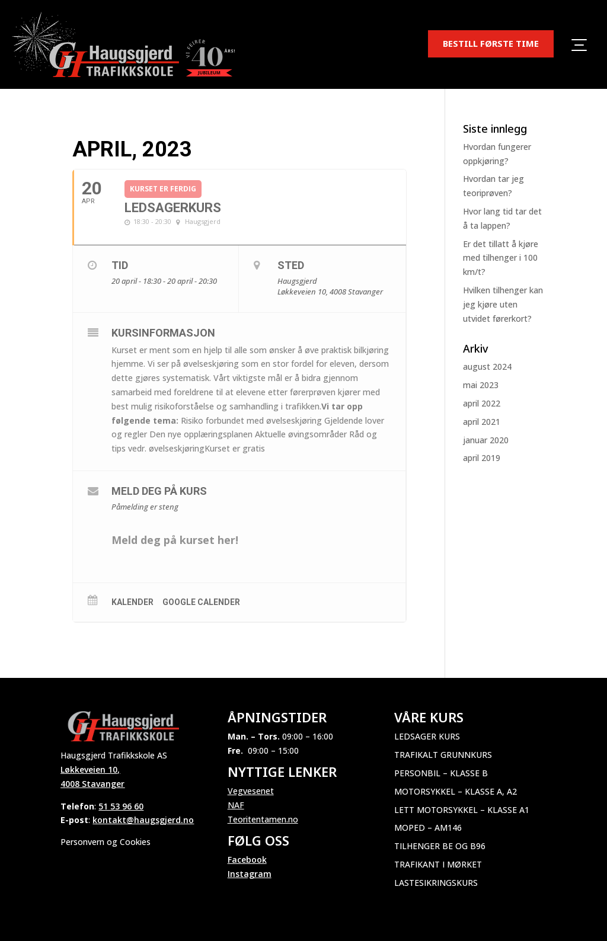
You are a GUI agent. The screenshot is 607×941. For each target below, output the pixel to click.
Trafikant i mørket (438, 864)
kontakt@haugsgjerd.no (143, 819)
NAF (236, 805)
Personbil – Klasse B (441, 773)
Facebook (247, 859)
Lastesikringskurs (436, 882)
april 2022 (481, 403)
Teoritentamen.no (263, 819)
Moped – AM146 (428, 827)
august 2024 (487, 366)
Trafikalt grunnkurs (443, 754)
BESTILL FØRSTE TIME (491, 43)
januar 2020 (486, 440)
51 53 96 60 (120, 806)
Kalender (132, 602)
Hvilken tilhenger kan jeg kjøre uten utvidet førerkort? (503, 304)
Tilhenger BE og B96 (439, 846)
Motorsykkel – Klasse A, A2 (455, 791)
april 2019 (481, 457)
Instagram (249, 873)
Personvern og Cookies (105, 841)
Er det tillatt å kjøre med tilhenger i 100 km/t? (500, 258)
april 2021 (481, 421)
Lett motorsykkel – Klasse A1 (461, 809)
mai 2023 (481, 385)
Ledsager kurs (427, 736)
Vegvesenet (251, 790)
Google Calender (201, 602)
